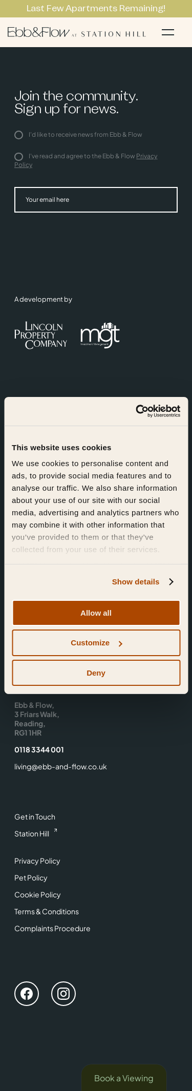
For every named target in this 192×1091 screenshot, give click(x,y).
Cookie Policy (37, 894)
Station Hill (31, 833)
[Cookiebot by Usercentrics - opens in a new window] (136, 411)
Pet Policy (31, 877)
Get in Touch (34, 816)
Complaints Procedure (52, 928)
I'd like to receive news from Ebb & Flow (78, 134)
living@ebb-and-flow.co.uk (60, 766)
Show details (136, 581)
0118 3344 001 (39, 749)
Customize (96, 642)
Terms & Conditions (46, 911)
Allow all (96, 612)
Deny (96, 672)
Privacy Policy (37, 860)
